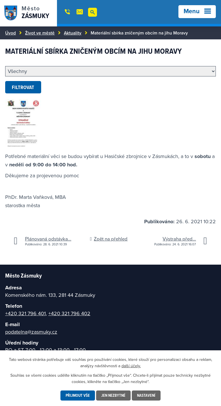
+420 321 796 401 (25, 313)
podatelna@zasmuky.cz (31, 331)
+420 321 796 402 (69, 313)
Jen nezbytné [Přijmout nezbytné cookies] (113, 395)
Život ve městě (40, 33)
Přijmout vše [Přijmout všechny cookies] (78, 395)
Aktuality (72, 33)
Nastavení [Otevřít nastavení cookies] (146, 395)
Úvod (10, 33)
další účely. (131, 366)
